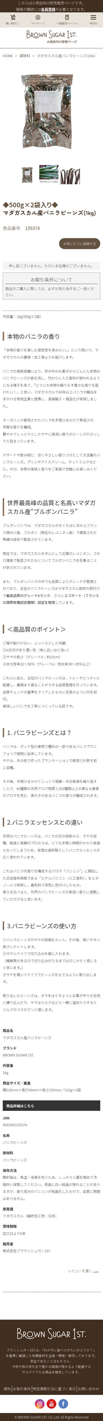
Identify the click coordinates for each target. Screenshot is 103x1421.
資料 (7, 1388)
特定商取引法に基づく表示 (54, 1388)
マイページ (38, 20)
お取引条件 (64, 288)
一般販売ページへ (67, 20)
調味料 (25, 55)
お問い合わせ (88, 1388)
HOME (8, 55)
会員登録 (48, 9)
